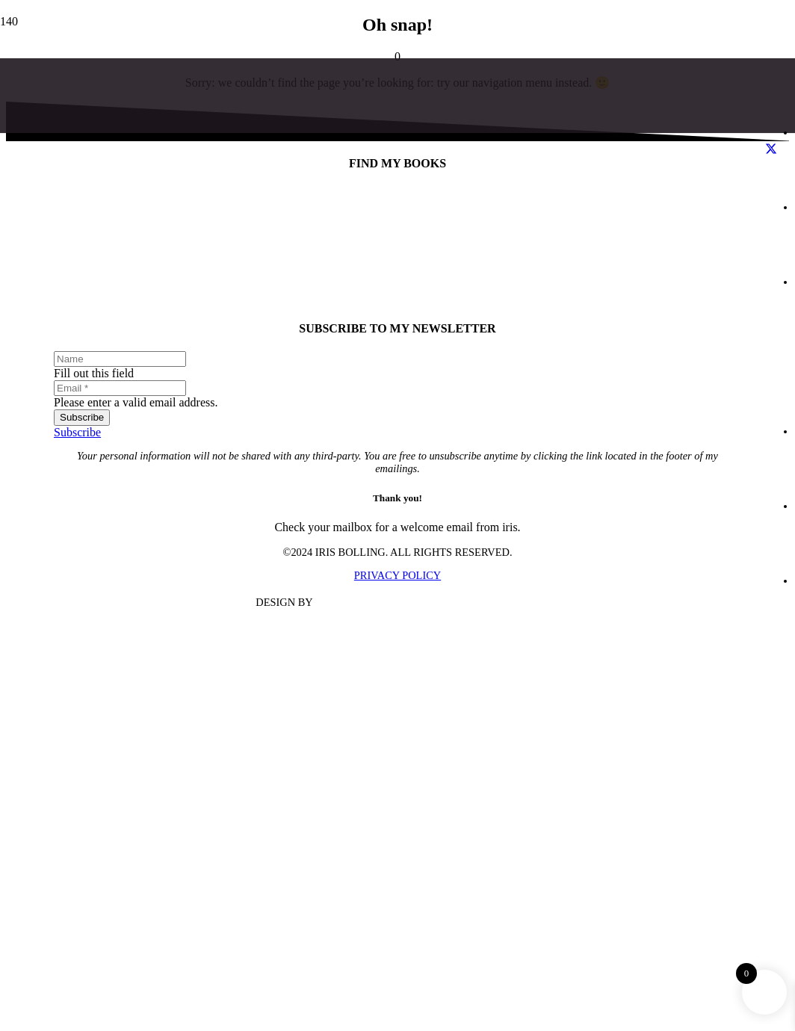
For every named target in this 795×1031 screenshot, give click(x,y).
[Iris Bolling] (382, 841)
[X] (771, 149)
